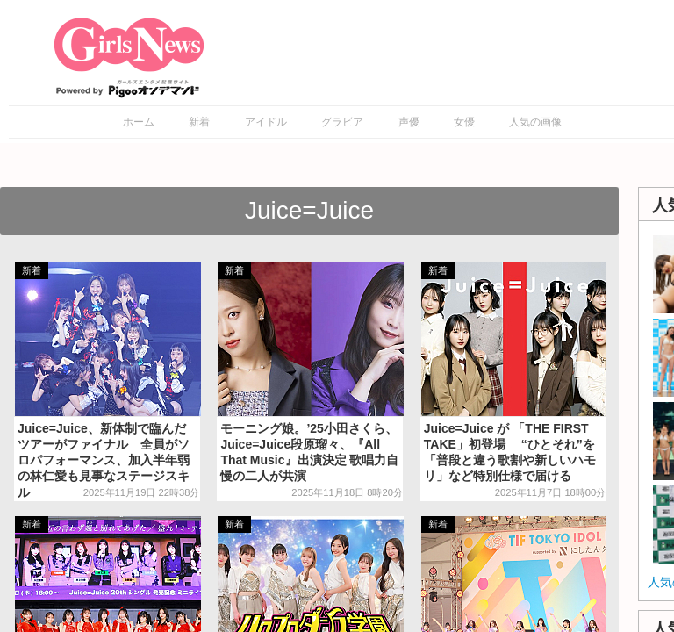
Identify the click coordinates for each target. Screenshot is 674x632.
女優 (464, 122)
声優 (408, 122)
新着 (199, 122)
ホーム (138, 122)
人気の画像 (535, 122)
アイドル (266, 122)
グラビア (342, 122)
